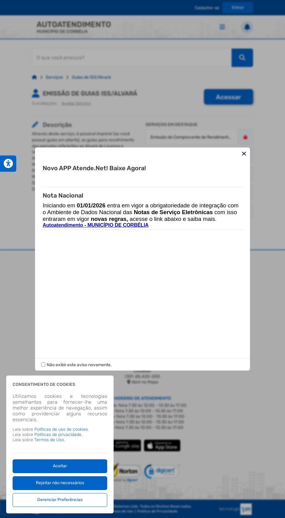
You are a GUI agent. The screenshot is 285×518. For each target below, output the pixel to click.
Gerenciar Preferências (60, 499)
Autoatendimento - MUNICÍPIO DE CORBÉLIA (95, 229)
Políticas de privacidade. (58, 434)
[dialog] (60, 444)
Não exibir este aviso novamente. (79, 360)
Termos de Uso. (49, 439)
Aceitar (60, 466)
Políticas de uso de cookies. (61, 429)
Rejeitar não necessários (60, 482)
